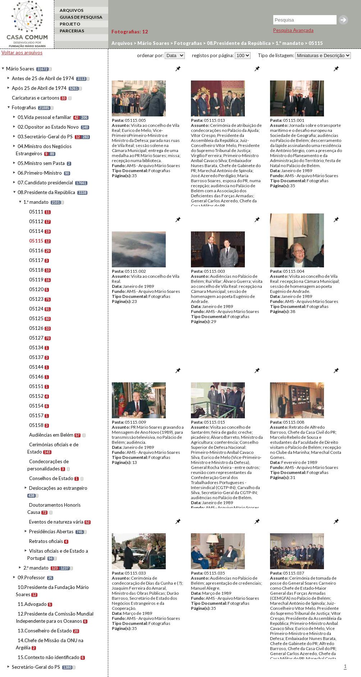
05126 (36, 328)
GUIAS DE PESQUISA (81, 17)
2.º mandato (36, 568)
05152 (36, 396)
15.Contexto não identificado (48, 657)
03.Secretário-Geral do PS (45, 136)
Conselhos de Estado (51, 478)
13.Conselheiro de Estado (45, 631)
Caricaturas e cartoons (35, 98)
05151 (36, 386)
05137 (36, 357)
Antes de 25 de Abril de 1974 (43, 78)
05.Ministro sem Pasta (41, 163)
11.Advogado (32, 604)
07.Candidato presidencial (45, 182)
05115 (36, 241)
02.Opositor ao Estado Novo (48, 127)
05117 (36, 260)
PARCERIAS (72, 30)
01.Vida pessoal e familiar (44, 117)
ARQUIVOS (71, 10)
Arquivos (122, 43)
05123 (36, 299)
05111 (36, 212)
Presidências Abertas (51, 531)
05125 (36, 318)
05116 (36, 250)
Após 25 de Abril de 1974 (39, 88)
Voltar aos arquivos (21, 52)
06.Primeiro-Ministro (40, 173)
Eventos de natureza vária (56, 522)
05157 (36, 415)
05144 (36, 367)
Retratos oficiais (46, 541)
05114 (36, 231)
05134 (36, 347)
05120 (36, 289)
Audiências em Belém (51, 435)
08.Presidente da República (46, 192)
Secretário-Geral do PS (36, 667)
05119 (36, 279)
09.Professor (31, 577)
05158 (36, 425)
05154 (36, 406)
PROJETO (70, 24)
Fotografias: (129, 31)
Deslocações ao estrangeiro (58, 488)
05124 (36, 309)
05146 (36, 376)
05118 (36, 270)
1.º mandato (36, 202)
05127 (36, 338)
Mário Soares (20, 69)
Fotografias (24, 107)
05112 (36, 221)
